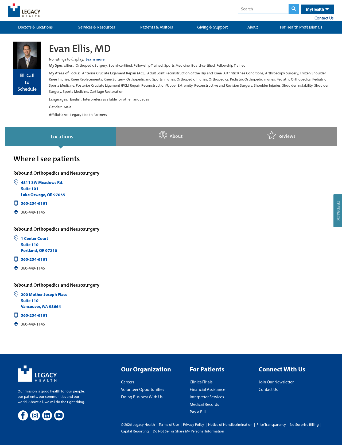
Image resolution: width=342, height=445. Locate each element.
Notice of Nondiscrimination (230, 424)
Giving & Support (212, 27)
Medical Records (204, 404)
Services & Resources (96, 27)
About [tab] (171, 135)
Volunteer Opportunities (142, 389)
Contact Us (323, 18)
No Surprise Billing (304, 424)
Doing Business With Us (141, 396)
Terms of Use (169, 424)
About (252, 27)
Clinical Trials (201, 381)
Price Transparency (271, 424)
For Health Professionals (301, 27)
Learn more (95, 59)
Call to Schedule (27, 82)
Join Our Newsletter (276, 381)
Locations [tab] (62, 136)
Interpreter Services (207, 396)
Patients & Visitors (156, 27)
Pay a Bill (198, 411)
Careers (127, 381)
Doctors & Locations (35, 27)
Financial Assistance (207, 389)
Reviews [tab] (281, 135)
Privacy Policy (193, 424)
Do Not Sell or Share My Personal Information (188, 431)
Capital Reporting (135, 431)
